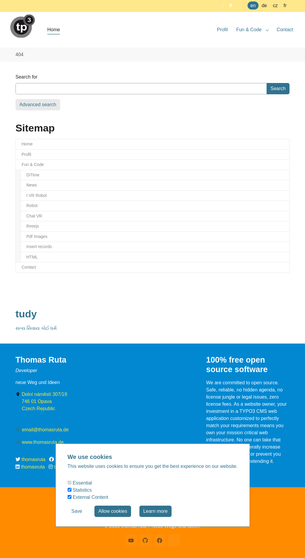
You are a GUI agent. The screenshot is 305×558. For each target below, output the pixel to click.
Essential (80, 482)
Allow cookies (112, 511)
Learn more (155, 511)
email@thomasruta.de (45, 429)
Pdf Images (37, 236)
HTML (32, 257)
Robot (32, 205)
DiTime (33, 175)
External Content (88, 497)
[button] (222, 5)
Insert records (39, 246)
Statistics (80, 490)
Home (27, 144)
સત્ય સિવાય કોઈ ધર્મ (36, 328)
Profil (26, 154)
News (32, 185)
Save (76, 511)
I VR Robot (37, 195)
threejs (33, 226)
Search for (26, 76)
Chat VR (34, 216)
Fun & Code (33, 164)
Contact (29, 267)
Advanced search (37, 104)
